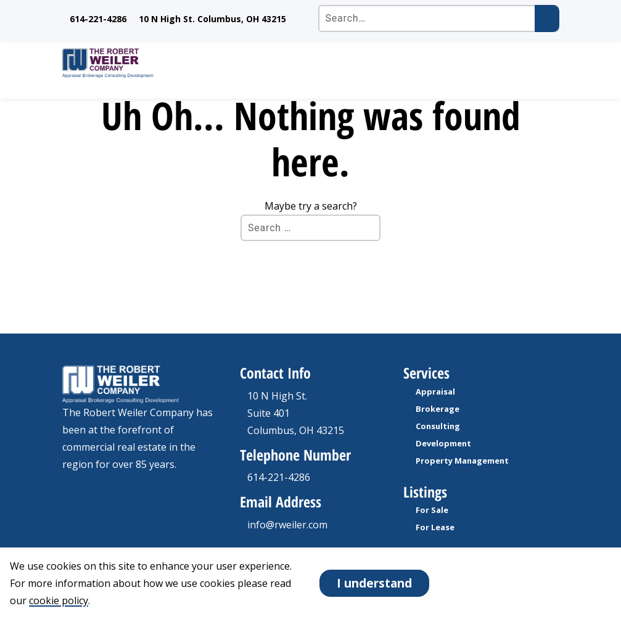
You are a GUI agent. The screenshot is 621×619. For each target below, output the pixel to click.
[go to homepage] (295, 62)
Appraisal (435, 391)
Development (443, 443)
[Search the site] (438, 18)
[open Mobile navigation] (543, 63)
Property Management (462, 460)
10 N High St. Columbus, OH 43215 (212, 19)
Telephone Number (295, 455)
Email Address (280, 501)
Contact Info (275, 373)
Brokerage (437, 408)
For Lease (435, 527)
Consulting (438, 426)
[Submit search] (547, 18)
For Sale (432, 509)
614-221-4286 (98, 19)
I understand (374, 583)
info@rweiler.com (287, 524)
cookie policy (58, 600)
